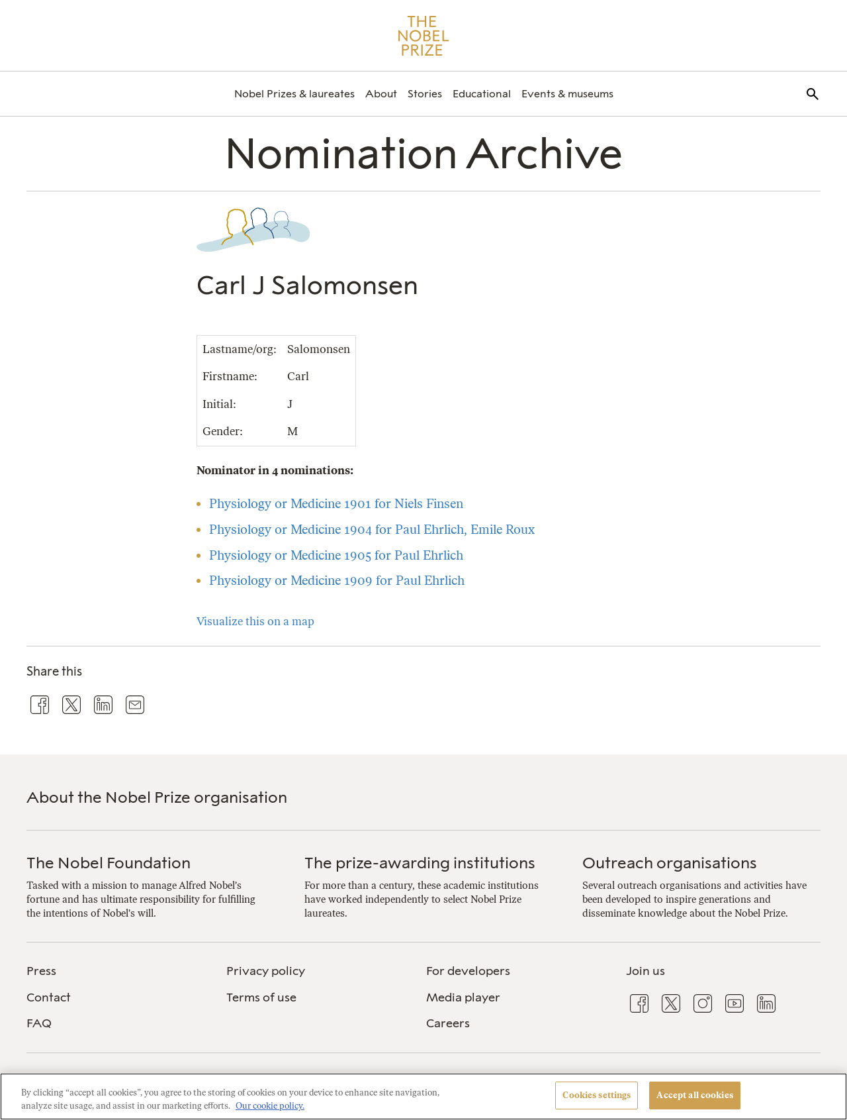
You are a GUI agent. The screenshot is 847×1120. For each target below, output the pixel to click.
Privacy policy (265, 971)
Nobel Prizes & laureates (294, 93)
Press (41, 971)
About (381, 93)
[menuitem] (294, 94)
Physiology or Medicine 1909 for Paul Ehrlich (337, 580)
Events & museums (567, 93)
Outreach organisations (669, 862)
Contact (48, 997)
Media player (463, 997)
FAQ (39, 1023)
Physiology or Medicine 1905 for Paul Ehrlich (336, 555)
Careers (448, 1023)
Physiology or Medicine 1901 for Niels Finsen (336, 503)
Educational (482, 93)
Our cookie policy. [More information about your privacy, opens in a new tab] (270, 1106)
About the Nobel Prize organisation (156, 797)
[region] (423, 1096)
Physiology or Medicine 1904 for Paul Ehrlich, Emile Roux (372, 529)
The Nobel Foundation (108, 862)
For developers (468, 971)
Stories (425, 93)
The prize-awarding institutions (419, 862)
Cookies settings (596, 1095)
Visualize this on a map (255, 621)
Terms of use (261, 997)
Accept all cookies (694, 1095)
